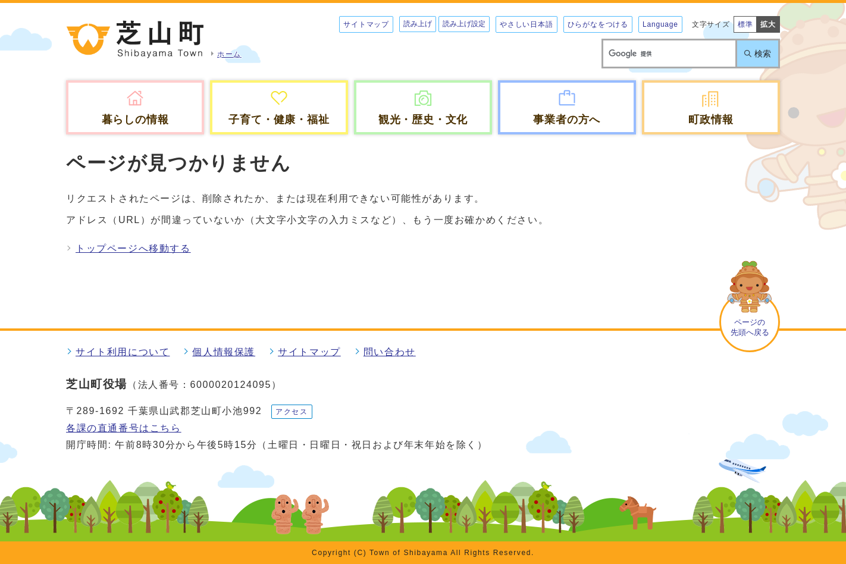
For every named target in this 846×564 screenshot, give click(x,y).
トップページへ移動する (133, 248)
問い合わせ (390, 352)
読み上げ (417, 24)
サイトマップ (366, 24)
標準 (745, 24)
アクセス (291, 412)
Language (660, 24)
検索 (762, 53)
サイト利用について (123, 352)
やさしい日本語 (526, 24)
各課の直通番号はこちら (123, 428)
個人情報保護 (223, 352)
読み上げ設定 (464, 24)
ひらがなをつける (598, 24)
